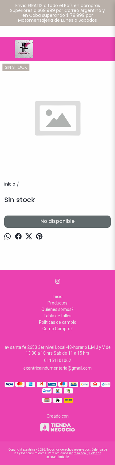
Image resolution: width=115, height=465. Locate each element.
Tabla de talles (57, 315)
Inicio (58, 296)
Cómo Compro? (57, 328)
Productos (57, 303)
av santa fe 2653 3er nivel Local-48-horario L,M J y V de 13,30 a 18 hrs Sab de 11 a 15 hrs (58, 350)
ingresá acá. (78, 453)
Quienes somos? (57, 309)
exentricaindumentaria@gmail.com (57, 368)
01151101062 (57, 360)
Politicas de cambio (57, 322)
